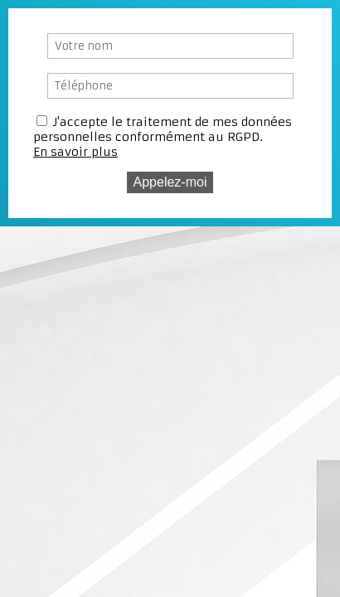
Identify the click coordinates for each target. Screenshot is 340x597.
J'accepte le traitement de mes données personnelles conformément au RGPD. (162, 129)
